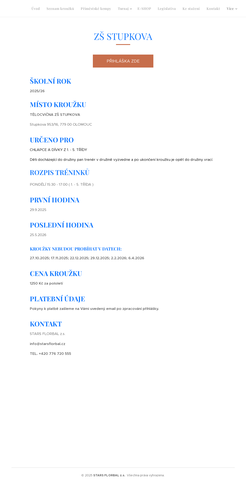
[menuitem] (36, 8)
